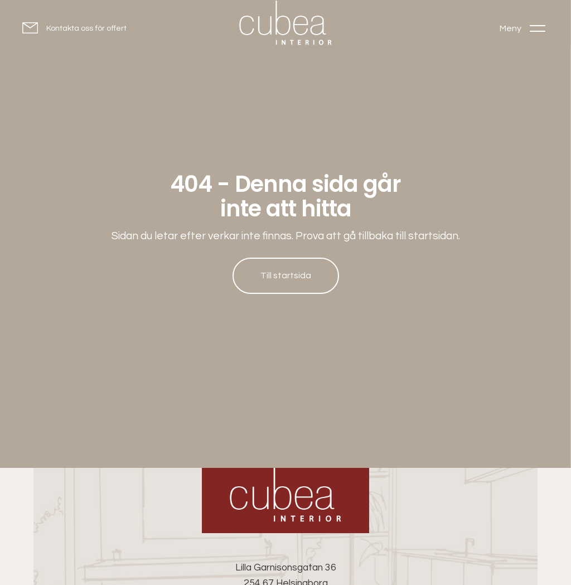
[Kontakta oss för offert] (74, 28)
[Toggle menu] (522, 28)
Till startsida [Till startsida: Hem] (285, 275)
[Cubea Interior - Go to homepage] (285, 500)
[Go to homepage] (285, 25)
